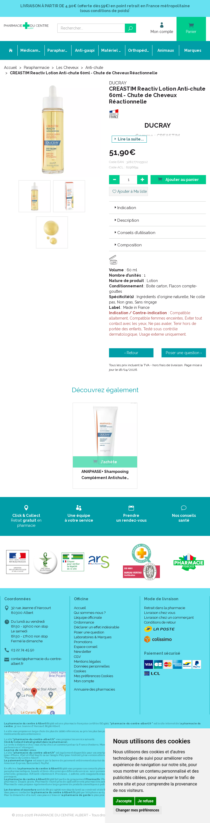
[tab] (157, 207)
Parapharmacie (36, 67)
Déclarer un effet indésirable (96, 627)
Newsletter (82, 652)
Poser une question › (184, 353)
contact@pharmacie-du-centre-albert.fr (36, 661)
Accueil (10, 67)
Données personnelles (92, 666)
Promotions (83, 642)
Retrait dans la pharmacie (164, 608)
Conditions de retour (160, 622)
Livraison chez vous (159, 613)
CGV (77, 657)
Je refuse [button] (145, 801)
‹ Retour (131, 353)
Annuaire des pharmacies (94, 689)
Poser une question (89, 632)
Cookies (80, 671)
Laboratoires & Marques (92, 637)
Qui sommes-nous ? (90, 613)
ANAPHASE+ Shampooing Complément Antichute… (105, 474)
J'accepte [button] (124, 801)
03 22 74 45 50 (22, 650)
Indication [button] (124, 207)
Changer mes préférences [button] (137, 810)
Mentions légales (87, 661)
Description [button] (126, 220)
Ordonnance (84, 622)
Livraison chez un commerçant (169, 618)
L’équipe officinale (88, 618)
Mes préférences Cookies (93, 676)
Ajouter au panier (178, 179)
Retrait (26, 516)
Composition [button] (127, 245)
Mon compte (84, 681)
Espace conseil (86, 647)
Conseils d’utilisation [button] (134, 232)
